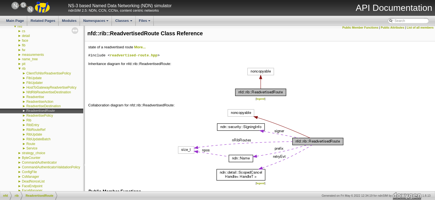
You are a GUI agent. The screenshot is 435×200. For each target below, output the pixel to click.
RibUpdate (34, 134)
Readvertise (35, 97)
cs (23, 31)
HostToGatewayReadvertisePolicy (51, 87)
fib (24, 45)
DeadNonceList (33, 181)
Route (30, 144)
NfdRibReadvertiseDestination (48, 92)
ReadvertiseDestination (43, 106)
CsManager (30, 177)
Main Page (15, 21)
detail (26, 36)
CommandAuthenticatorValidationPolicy (51, 167)
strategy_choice (33, 153)
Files (145, 22)
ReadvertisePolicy (39, 116)
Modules (69, 21)
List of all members (420, 27)
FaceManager (32, 190)
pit (24, 64)
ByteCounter (31, 158)
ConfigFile (29, 172)
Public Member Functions (360, 27)
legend (260, 99)
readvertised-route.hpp (134, 55)
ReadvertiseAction (39, 102)
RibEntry (32, 125)
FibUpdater (34, 83)
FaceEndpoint (32, 186)
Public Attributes (392, 27)
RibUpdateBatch (38, 139)
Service (31, 148)
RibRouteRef (35, 130)
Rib (28, 120)
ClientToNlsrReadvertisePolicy (48, 73)
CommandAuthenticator (39, 162)
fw (23, 50)
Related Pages (43, 21)
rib (24, 69)
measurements (33, 55)
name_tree (30, 59)
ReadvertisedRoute (40, 111)
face (25, 40)
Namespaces (96, 22)
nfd (19, 26)
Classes (124, 22)
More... (140, 47)
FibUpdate (34, 78)
